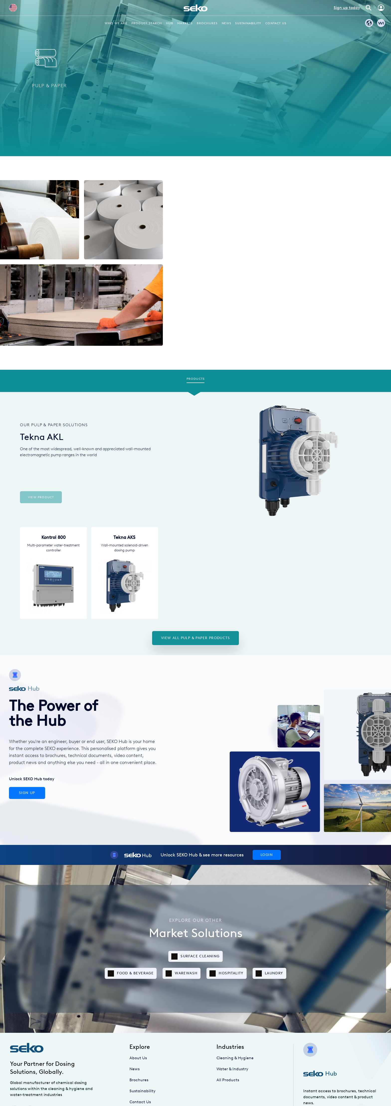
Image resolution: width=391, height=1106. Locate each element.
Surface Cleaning (195, 956)
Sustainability (248, 23)
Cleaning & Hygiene (235, 1058)
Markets (185, 23)
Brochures (207, 23)
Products (196, 378)
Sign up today (347, 7)
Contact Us (275, 23)
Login (267, 855)
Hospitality (226, 973)
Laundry (269, 973)
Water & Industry (232, 1069)
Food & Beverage (131, 973)
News (226, 23)
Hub (170, 23)
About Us (138, 1058)
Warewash (181, 973)
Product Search (146, 23)
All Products (227, 1080)
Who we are (116, 23)
